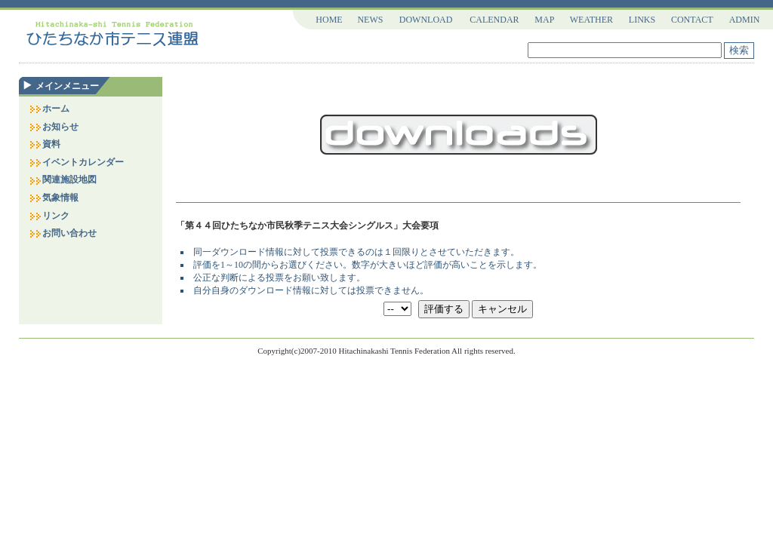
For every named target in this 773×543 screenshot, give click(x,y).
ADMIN (744, 19)
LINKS (642, 19)
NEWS (370, 19)
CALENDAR (494, 19)
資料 (44, 144)
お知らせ (54, 126)
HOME (329, 19)
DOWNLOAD (426, 19)
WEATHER (591, 19)
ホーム (49, 108)
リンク (49, 215)
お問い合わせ (63, 233)
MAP (544, 19)
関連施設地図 (63, 179)
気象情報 (54, 197)
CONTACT (692, 19)
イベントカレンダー (76, 162)
